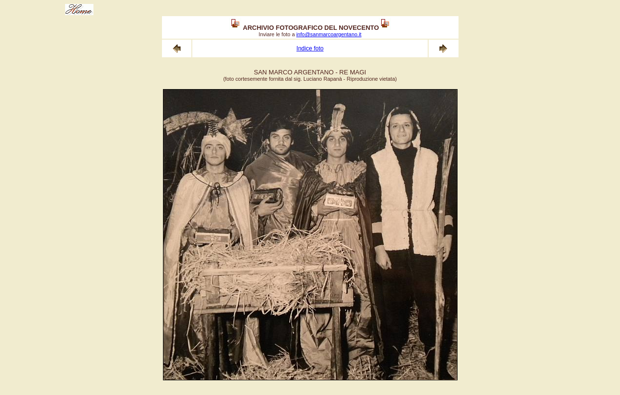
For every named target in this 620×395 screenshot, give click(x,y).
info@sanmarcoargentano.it (328, 34)
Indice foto (310, 48)
